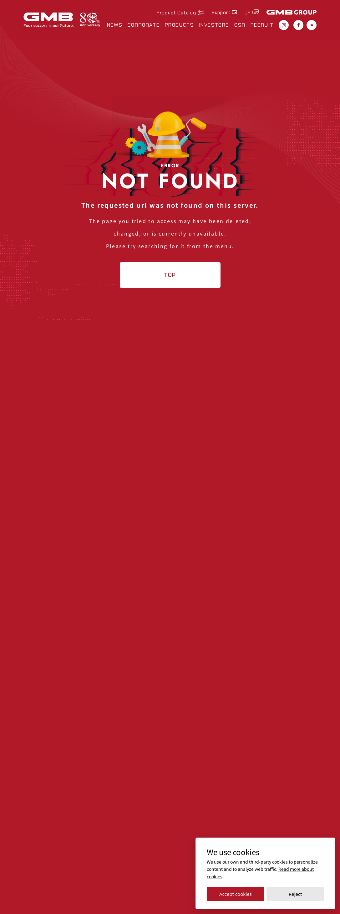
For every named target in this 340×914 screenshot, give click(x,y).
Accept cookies (235, 894)
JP (248, 12)
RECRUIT (262, 25)
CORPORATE (144, 25)
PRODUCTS (179, 25)
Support (221, 12)
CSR (239, 25)
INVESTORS (214, 25)
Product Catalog (176, 12)
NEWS (114, 25)
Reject (295, 894)
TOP (170, 275)
